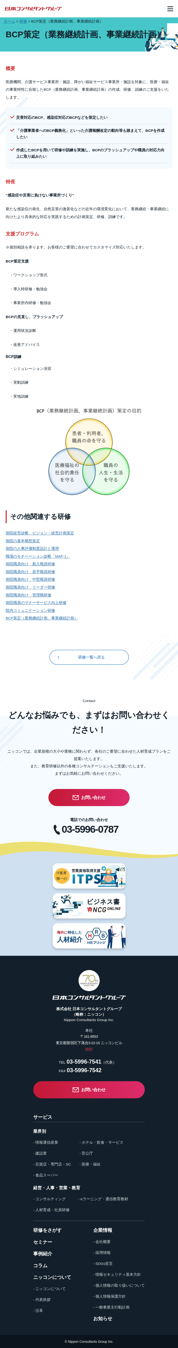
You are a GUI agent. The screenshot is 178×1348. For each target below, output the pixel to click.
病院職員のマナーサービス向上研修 (36, 603)
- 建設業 (40, 1153)
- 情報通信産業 (45, 1142)
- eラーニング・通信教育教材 (103, 1199)
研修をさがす (47, 1230)
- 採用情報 (102, 1253)
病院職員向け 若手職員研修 (30, 572)
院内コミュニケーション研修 (30, 610)
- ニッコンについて (49, 1289)
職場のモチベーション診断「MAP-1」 (38, 556)
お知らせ (102, 1318)
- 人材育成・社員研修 (51, 1210)
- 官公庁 (86, 1153)
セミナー (42, 1242)
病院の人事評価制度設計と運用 (32, 548)
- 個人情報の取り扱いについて (119, 1285)
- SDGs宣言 (103, 1264)
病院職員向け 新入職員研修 (30, 564)
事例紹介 (42, 1254)
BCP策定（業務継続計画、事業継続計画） (42, 618)
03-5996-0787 (90, 829)
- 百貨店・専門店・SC (52, 1164)
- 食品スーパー (45, 1175)
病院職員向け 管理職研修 (28, 595)
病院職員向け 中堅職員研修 (30, 579)
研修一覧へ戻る (91, 657)
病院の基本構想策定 (23, 541)
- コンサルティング (49, 1199)
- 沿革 (38, 1311)
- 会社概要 (102, 1242)
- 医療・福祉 (90, 1164)
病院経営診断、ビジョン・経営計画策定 (40, 533)
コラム (40, 1265)
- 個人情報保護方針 (109, 1296)
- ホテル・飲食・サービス (101, 1142)
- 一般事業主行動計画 (111, 1307)
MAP (89, 1049)
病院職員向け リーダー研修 (30, 587)
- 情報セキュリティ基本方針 (117, 1274)
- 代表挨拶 (42, 1300)
